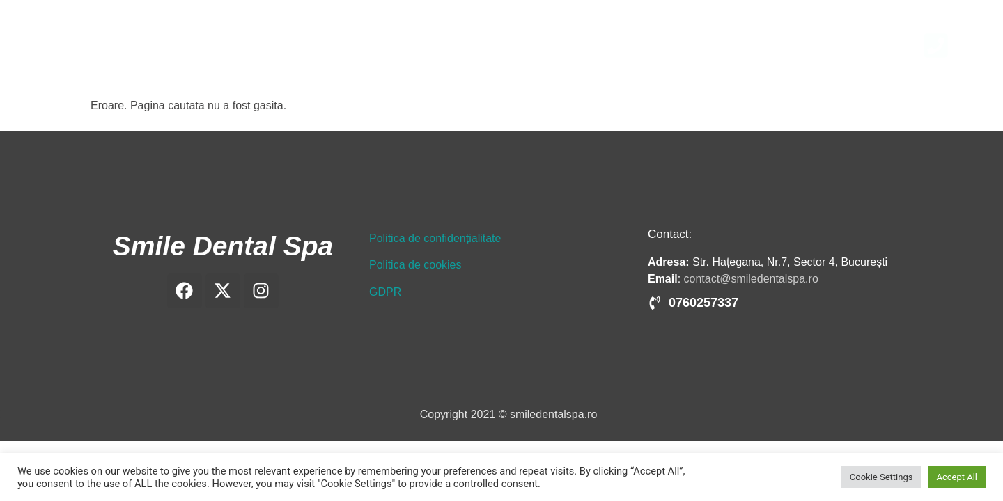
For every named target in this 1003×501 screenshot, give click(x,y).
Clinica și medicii (449, 45)
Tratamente (708, 45)
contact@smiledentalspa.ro (751, 279)
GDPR (385, 292)
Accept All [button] (956, 477)
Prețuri (773, 45)
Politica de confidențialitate (435, 238)
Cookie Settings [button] (881, 477)
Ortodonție (632, 45)
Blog (822, 45)
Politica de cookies (415, 265)
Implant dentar (548, 45)
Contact (874, 45)
